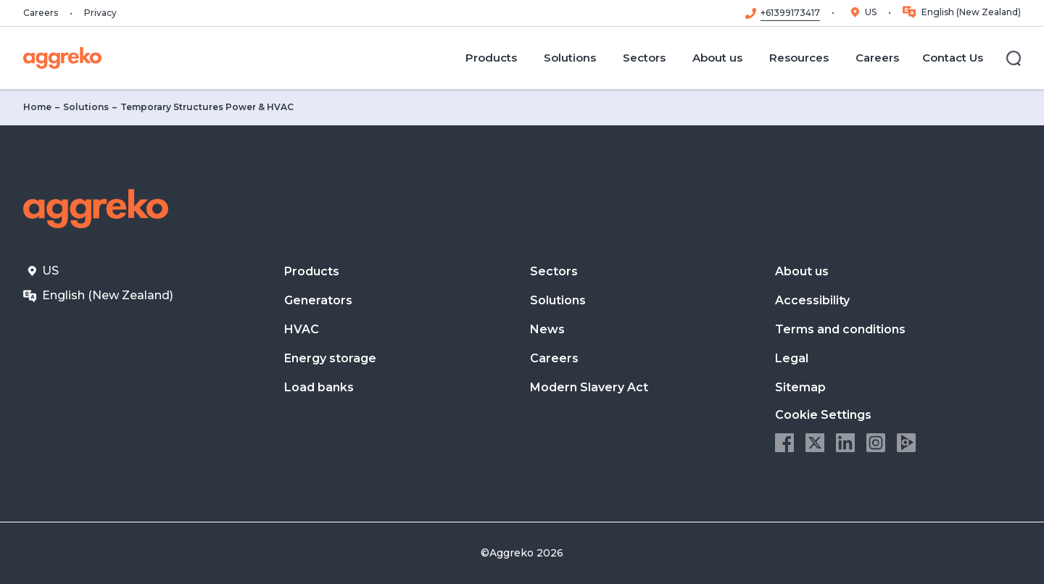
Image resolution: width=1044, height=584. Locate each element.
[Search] (1013, 58)
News (547, 329)
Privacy (100, 13)
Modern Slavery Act (589, 387)
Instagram (875, 442)
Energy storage (330, 358)
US (871, 12)
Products (311, 271)
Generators (318, 300)
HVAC (301, 329)
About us (802, 271)
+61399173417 (790, 13)
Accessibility (812, 300)
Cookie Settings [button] (823, 415)
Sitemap (800, 387)
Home (37, 106)
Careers (40, 13)
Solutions (86, 106)
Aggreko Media (906, 442)
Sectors (554, 271)
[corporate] (62, 58)
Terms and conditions (840, 329)
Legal (791, 358)
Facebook (784, 442)
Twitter (814, 442)
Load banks (319, 387)
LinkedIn (845, 442)
